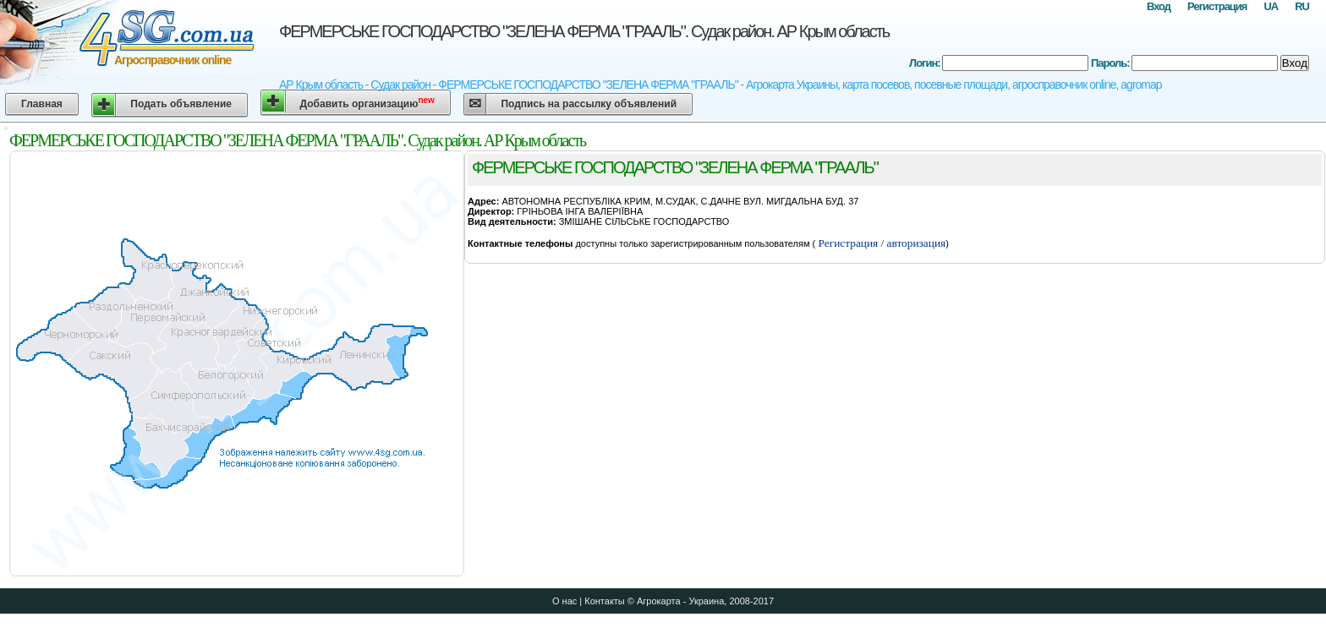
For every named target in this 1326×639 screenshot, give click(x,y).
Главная (42, 104)
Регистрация (1217, 6)
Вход (1158, 6)
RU (1302, 6)
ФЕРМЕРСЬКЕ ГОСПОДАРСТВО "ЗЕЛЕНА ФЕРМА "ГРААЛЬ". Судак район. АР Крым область (584, 31)
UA (1270, 6)
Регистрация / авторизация (880, 243)
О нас (564, 601)
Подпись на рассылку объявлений (589, 104)
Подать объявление (181, 104)
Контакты (604, 601)
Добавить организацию (367, 103)
